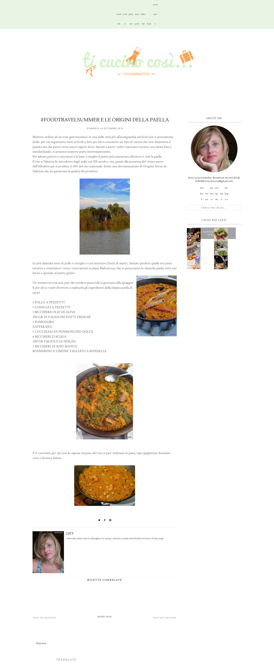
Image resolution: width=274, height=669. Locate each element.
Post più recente (44, 617)
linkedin (143, 16)
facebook (118, 16)
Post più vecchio (164, 617)
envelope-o (155, 6)
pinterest (131, 16)
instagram (137, 16)
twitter (125, 16)
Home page (105, 616)
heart (149, 23)
